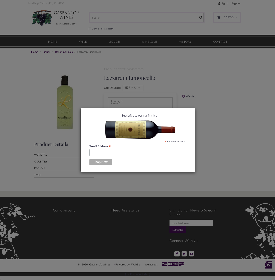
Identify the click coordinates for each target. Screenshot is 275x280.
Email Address (100, 146)
